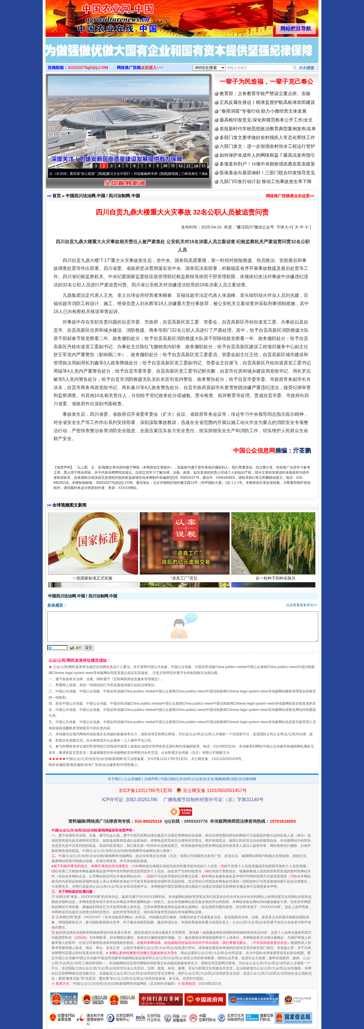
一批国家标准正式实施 (93, 580)
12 (181, 166)
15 (204, 166)
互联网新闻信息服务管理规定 (135, 679)
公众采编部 (132, 779)
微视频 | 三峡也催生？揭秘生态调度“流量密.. (204, 174)
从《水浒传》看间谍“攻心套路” (75, 174)
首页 (56, 195)
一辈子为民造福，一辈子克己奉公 (266, 81)
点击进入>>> (152, 68)
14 (196, 166)
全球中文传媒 (92, 16)
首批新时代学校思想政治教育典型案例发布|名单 (268, 128)
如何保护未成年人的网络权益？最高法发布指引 (267, 155)
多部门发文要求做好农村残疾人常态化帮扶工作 (267, 137)
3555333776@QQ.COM (88, 68)
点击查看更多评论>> (301, 605)
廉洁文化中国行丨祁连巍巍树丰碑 (134, 174)
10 (165, 166)
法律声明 (151, 779)
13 (188, 166)
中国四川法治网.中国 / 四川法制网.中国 (103, 195)
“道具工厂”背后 (185, 580)
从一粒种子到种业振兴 (276, 580)
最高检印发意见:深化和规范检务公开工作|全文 (266, 119)
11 (173, 166)
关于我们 (114, 779)
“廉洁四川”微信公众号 (255, 227)
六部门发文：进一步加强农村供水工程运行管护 (267, 146)
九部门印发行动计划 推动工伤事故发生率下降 (266, 181)
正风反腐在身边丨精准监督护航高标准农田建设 (267, 102)
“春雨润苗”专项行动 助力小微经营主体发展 (263, 111)
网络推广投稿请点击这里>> (290, 196)
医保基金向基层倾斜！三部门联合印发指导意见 (267, 172)
